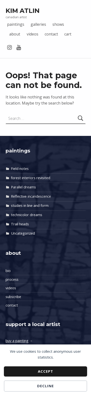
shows (58, 24)
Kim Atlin (23, 10)
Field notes (20, 168)
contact (51, 34)
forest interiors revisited (30, 178)
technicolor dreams (26, 214)
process (12, 279)
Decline (45, 385)
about (14, 34)
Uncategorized (23, 233)
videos (32, 34)
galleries (38, 24)
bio (8, 270)
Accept (45, 371)
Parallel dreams (23, 187)
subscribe (13, 296)
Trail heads (20, 224)
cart (67, 34)
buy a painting (17, 340)
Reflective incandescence (31, 196)
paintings (15, 24)
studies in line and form (30, 205)
